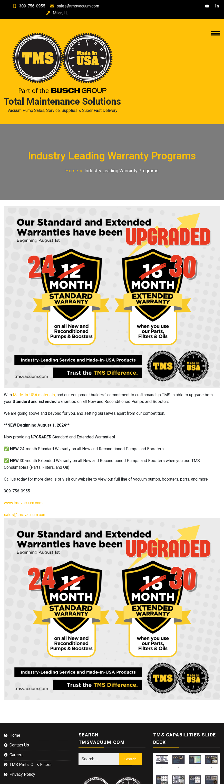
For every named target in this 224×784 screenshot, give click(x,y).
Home (14, 735)
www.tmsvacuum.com (23, 502)
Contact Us (19, 745)
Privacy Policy (22, 774)
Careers (16, 754)
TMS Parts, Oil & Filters (30, 764)
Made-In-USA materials (34, 394)
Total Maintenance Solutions (62, 101)
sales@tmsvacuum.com (72, 6)
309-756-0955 (26, 6)
